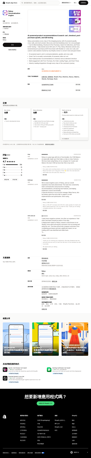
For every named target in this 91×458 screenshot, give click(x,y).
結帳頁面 (44, 77)
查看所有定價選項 (49, 144)
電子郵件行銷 (41, 433)
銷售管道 (22, 420)
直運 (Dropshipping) (43, 420)
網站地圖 (30, 453)
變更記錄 (54, 281)
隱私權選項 (38, 453)
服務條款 (14, 453)
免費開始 (83, 3)
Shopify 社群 (59, 427)
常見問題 (44, 261)
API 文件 (57, 423)
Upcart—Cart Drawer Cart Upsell (17, 368)
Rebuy (4, 39)
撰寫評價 (6, 179)
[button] (23, 371)
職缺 (73, 423)
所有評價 (15, 179)
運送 (38, 440)
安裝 (12, 45)
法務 (73, 440)
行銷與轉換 (23, 437)
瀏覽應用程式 (66, 3)
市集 (38, 423)
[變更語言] (81, 452)
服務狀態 (74, 444)
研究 (56, 430)
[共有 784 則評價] (21, 164)
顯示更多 (45, 174)
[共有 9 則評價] (21, 172)
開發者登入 (6, 453)
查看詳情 (44, 309)
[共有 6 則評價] (21, 170)
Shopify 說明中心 (60, 420)
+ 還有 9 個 (75, 29)
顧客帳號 (50, 77)
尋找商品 (22, 423)
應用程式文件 (46, 263)
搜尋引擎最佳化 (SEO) (44, 437)
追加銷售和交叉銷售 (47, 84)
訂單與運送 (23, 430)
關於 (73, 420)
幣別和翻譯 (40, 444)
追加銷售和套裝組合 (43, 430)
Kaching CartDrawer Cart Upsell (61, 368)
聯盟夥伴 (74, 437)
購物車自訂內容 (46, 90)
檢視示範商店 (12, 49)
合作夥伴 (74, 433)
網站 (43, 273)
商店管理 (22, 440)
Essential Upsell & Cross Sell (16, 376)
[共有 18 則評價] (21, 175)
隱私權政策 (45, 258)
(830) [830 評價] (7, 34)
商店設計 (22, 433)
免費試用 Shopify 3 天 (45, 403)
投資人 (74, 427)
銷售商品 (22, 427)
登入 (75, 3)
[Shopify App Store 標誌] (10, 3)
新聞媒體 (74, 430)
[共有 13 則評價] (21, 167)
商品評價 (40, 427)
